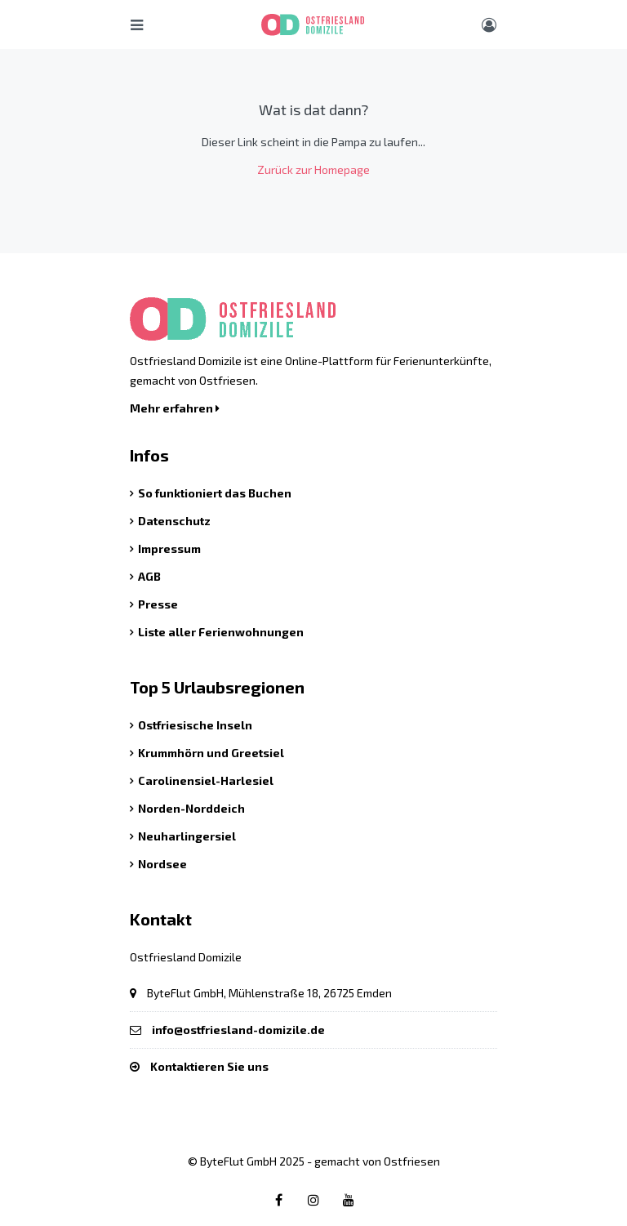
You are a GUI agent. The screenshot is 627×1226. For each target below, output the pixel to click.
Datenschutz (174, 521)
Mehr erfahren (175, 408)
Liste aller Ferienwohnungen (221, 632)
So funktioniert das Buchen (214, 493)
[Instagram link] (313, 1199)
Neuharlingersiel (187, 836)
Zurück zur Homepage (313, 169)
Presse (158, 604)
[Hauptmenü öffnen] (137, 24)
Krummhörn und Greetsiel (211, 753)
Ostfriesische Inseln (195, 725)
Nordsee (162, 864)
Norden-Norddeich (191, 808)
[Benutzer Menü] (489, 24)
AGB (149, 576)
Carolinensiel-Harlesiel (205, 780)
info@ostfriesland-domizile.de (238, 1030)
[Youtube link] (348, 1199)
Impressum (169, 548)
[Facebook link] (278, 1199)
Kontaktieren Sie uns (209, 1066)
